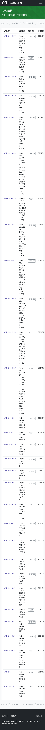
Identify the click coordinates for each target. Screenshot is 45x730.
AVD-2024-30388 (10, 299)
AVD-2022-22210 (10, 459)
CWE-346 (32, 118)
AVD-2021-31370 (10, 504)
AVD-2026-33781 (10, 36)
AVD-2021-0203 (9, 650)
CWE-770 (32, 445)
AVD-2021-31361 (10, 523)
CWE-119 (32, 622)
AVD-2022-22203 (10, 471)
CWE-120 (32, 77)
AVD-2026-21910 (10, 96)
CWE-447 (32, 261)
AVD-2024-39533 (10, 261)
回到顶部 (39, 716)
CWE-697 (32, 471)
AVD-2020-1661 (9, 672)
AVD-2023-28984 (10, 418)
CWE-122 (32, 153)
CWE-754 (32, 36)
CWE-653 (32, 299)
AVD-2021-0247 (9, 588)
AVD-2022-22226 (10, 444)
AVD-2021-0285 (9, 559)
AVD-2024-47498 (10, 198)
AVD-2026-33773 (10, 58)
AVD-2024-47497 (10, 225)
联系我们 (5, 716)
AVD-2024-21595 (10, 332)
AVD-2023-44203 (10, 368)
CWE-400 (32, 225)
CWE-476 (32, 459)
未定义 (31, 58)
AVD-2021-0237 (9, 610)
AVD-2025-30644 (10, 153)
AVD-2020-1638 (9, 686)
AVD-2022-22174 (10, 483)
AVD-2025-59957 (10, 117)
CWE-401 (32, 483)
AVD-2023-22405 (10, 432)
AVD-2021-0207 (9, 636)
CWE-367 (32, 540)
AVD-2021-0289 (9, 540)
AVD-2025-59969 (10, 77)
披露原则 (14, 716)
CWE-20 (31, 686)
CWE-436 (32, 636)
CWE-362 (32, 418)
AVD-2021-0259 (9, 574)
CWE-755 (32, 574)
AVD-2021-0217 (9, 622)
